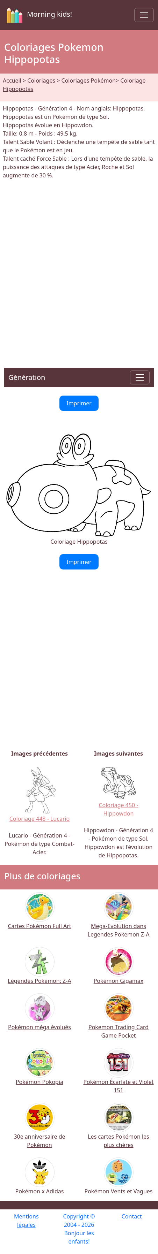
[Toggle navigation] (144, 15)
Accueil (12, 80)
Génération (26, 377)
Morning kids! (38, 15)
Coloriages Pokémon (89, 80)
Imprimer (79, 403)
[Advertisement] (79, 269)
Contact (132, 1216)
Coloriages (41, 80)
